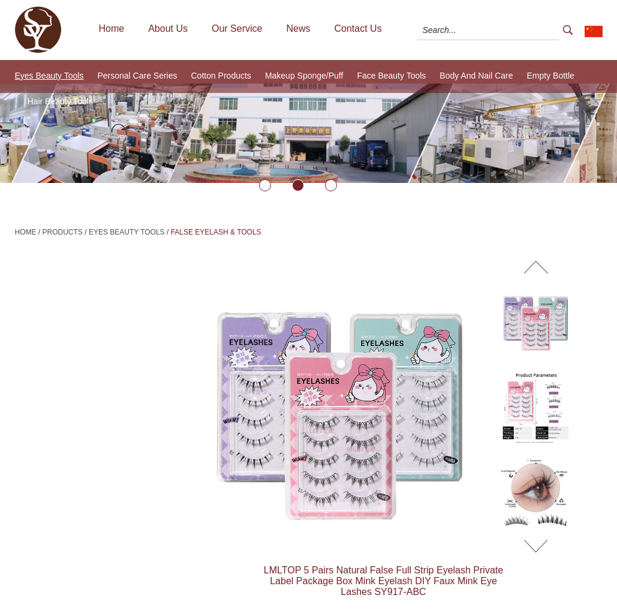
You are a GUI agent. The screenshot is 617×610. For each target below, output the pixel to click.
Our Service (237, 28)
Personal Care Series (137, 75)
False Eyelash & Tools (216, 232)
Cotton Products (221, 75)
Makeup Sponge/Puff (304, 75)
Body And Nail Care (476, 75)
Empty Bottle (550, 75)
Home (112, 28)
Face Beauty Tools (391, 75)
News (298, 28)
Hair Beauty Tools (60, 101)
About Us (168, 28)
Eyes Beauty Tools (49, 75)
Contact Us (357, 28)
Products (63, 232)
